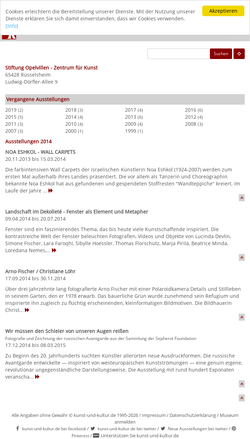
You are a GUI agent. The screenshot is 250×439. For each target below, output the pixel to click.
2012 (190, 116)
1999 (130, 130)
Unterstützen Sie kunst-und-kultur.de (140, 435)
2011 (11, 123)
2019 (11, 109)
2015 (11, 116)
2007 (11, 130)
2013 (130, 116)
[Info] (12, 25)
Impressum (154, 415)
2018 (71, 109)
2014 (71, 116)
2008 (190, 123)
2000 (71, 130)
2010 (71, 123)
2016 (190, 109)
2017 (130, 109)
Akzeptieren (223, 10)
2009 (130, 123)
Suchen (221, 54)
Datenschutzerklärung (193, 415)
